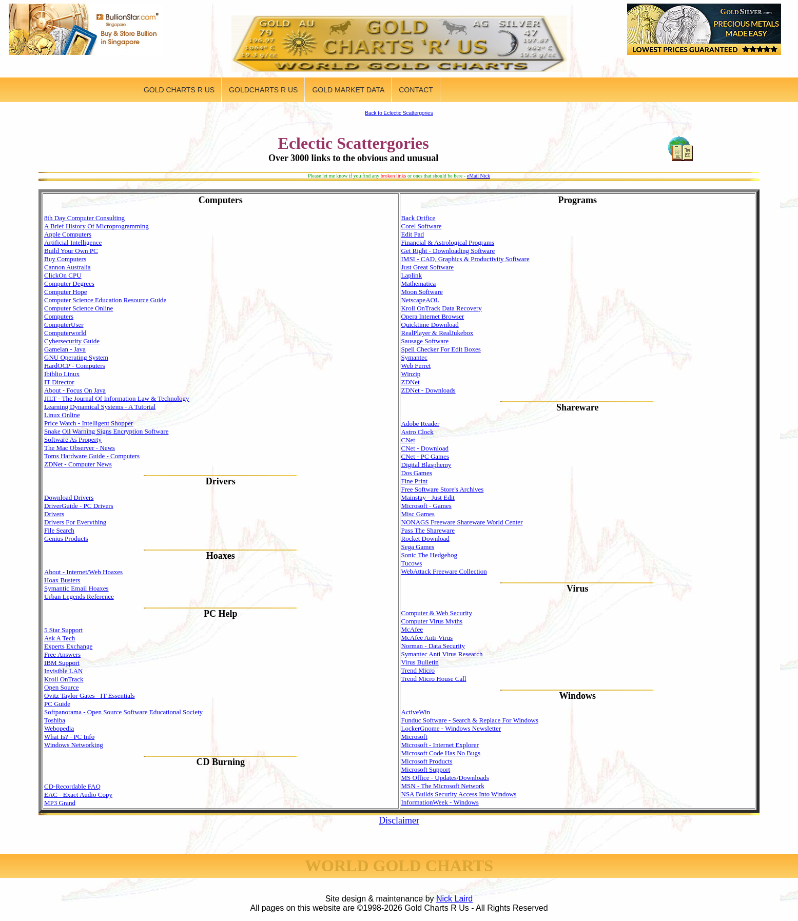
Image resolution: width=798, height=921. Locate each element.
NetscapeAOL (420, 300)
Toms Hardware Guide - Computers (92, 456)
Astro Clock (417, 432)
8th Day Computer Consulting (84, 218)
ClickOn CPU (63, 275)
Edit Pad (412, 234)
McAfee (412, 629)
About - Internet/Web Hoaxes (83, 572)
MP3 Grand (59, 803)
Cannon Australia (67, 267)
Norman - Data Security (433, 646)
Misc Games (418, 514)
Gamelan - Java (65, 349)
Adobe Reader (420, 423)
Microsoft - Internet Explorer (440, 745)
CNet (408, 440)
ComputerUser (64, 324)
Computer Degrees (69, 283)
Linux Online (62, 415)
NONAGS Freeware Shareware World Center (462, 522)
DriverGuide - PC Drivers (78, 506)
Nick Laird (454, 898)
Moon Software (422, 292)
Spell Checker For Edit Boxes (441, 349)
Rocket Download (425, 538)
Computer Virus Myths (432, 621)
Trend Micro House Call (433, 678)
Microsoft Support (426, 769)
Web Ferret (416, 365)
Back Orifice (418, 218)
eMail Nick (478, 176)
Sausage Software (425, 341)
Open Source (61, 687)
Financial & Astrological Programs (448, 242)
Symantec (414, 357)
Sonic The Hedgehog (429, 555)
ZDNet (410, 382)
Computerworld (65, 333)
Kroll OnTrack (63, 679)
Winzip (411, 374)
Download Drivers (68, 497)
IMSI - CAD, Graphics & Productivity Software (465, 259)
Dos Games (416, 473)
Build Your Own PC (71, 250)
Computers (58, 316)
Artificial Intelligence (73, 242)
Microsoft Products (427, 761)
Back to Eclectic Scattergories (399, 113)
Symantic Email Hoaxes (76, 588)
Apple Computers (67, 234)
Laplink (411, 275)
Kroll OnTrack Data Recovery (441, 308)
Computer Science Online (78, 308)
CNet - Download (425, 448)
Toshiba (54, 720)
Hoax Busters (62, 580)
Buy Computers (65, 259)
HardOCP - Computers (74, 365)
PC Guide (57, 704)
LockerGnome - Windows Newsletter (451, 728)
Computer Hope (65, 292)
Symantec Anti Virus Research (442, 654)
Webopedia (59, 728)
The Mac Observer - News (79, 448)
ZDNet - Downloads (428, 390)
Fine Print (414, 481)
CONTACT (416, 90)
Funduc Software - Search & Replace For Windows (469, 720)
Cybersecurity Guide (72, 341)
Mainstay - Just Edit (428, 497)
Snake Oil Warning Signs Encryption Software (106, 431)
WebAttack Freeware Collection (444, 571)
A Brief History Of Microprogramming (96, 226)
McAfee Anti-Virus (427, 637)
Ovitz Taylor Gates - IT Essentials (89, 695)
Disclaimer (399, 820)
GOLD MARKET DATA (348, 90)
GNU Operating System (76, 357)
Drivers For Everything (75, 522)
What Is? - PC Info (69, 736)
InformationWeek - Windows (440, 802)
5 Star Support (63, 630)
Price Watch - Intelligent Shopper (88, 423)
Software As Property (73, 439)
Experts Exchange (68, 646)
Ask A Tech (59, 638)
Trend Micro (418, 670)
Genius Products (66, 538)
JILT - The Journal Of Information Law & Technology (116, 398)
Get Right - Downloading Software (448, 250)
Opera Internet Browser (432, 316)
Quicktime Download (430, 324)
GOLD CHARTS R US (179, 90)
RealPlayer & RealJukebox (437, 333)
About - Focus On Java (75, 390)
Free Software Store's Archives (442, 489)
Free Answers (62, 654)
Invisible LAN (63, 671)
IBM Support (62, 663)
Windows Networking (73, 745)
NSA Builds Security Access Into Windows (459, 794)
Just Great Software (427, 267)
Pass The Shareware (428, 530)
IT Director (59, 382)
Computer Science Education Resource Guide (105, 300)
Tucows (411, 563)
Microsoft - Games (426, 506)
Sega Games (418, 547)
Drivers (54, 514)
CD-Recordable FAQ (72, 786)
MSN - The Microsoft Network (442, 786)
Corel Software (421, 226)
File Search (59, 530)
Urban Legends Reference (79, 596)
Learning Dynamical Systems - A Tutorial (99, 406)
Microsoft (414, 736)
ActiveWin (416, 712)
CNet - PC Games (425, 456)
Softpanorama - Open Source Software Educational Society (123, 712)
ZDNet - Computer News (78, 464)
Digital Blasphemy (426, 464)
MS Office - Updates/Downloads (445, 777)
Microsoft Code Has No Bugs (441, 753)
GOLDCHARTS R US (263, 90)
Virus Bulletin (420, 662)
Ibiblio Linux (62, 374)
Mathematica (418, 283)
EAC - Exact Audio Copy (78, 794)
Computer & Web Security (436, 613)
